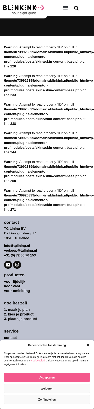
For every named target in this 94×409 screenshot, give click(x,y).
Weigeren (47, 388)
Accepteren (47, 377)
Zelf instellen (47, 399)
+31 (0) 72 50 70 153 (20, 255)
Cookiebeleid (38, 360)
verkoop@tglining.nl (20, 250)
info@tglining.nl (17, 246)
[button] (88, 345)
